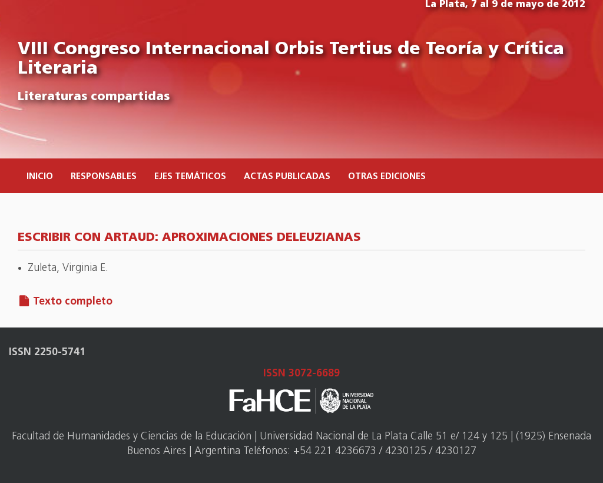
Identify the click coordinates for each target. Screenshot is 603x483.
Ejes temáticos (190, 177)
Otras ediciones (387, 177)
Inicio (39, 177)
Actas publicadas (287, 177)
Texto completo (72, 301)
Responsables (104, 177)
